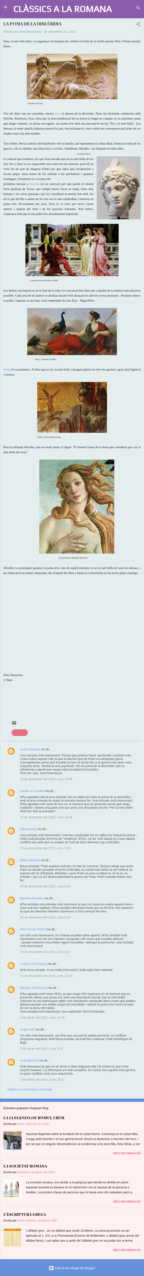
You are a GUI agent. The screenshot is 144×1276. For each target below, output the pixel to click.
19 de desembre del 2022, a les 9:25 (45, 917)
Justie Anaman (30, 749)
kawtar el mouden (32, 791)
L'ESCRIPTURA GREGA (24, 1214)
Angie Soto (27, 1029)
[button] (138, 25)
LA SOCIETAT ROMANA (25, 1166)
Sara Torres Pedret (33, 929)
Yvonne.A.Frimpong (33, 963)
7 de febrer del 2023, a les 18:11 (42, 1079)
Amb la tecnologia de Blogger (72, 1268)
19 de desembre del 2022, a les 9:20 (45, 886)
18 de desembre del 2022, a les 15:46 (46, 817)
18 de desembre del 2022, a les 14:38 (46, 779)
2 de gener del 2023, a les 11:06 (42, 1017)
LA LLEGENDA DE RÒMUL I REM (33, 1117)
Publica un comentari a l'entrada (29, 1089)
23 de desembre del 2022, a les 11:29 (46, 976)
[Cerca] (138, 8)
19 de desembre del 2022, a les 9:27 (45, 952)
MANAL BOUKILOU (34, 987)
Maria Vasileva (30, 860)
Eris (57, 113)
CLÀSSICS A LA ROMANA (62, 9)
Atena (7, 369)
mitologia (20, 732)
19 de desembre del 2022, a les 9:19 (45, 848)
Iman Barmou (29, 1060)
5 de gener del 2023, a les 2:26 (41, 1048)
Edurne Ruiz (28, 829)
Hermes (34, 184)
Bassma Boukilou (32, 898)
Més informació (127, 1153)
